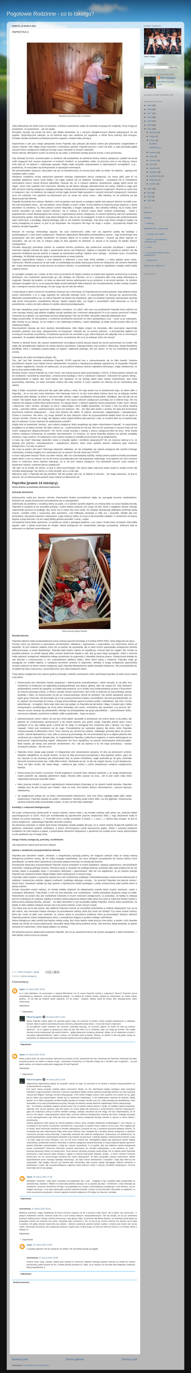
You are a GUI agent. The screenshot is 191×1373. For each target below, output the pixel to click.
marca (153, 140)
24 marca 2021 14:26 (55, 1079)
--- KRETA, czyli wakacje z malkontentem (156, 240)
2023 (149, 193)
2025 (149, 200)
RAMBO (147, 218)
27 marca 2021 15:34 (42, 1245)
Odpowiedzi (27, 1011)
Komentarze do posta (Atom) (36, 1365)
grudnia (153, 184)
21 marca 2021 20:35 (35, 1054)
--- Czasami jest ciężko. (154, 234)
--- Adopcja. (149, 223)
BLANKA (153, 144)
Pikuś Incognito (34, 1017)
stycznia (153, 132)
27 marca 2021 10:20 (41, 1209)
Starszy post (129, 1359)
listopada (154, 180)
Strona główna (75, 1359)
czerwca (153, 160)
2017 (149, 113)
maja (152, 156)
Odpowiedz (24, 1006)
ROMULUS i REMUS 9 (154, 266)
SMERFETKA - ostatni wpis (156, 229)
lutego (153, 136)
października (155, 176)
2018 (149, 117)
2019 (149, 121)
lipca (152, 164)
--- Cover (148, 247)
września (154, 172)
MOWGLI (148, 212)
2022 (149, 189)
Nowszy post (20, 1359)
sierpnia (153, 168)
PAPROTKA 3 (155, 147)
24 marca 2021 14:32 (55, 1017)
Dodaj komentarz (21, 1282)
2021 (149, 129)
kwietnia (153, 152)
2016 (149, 109)
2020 (149, 125)
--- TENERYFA (150, 260)
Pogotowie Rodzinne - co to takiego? (50, 14)
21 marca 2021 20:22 (35, 989)
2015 (149, 105)
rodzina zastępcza (28, 976)
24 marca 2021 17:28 (42, 1177)
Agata (22, 989)
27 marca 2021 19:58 (48, 1258)
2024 (149, 196)
